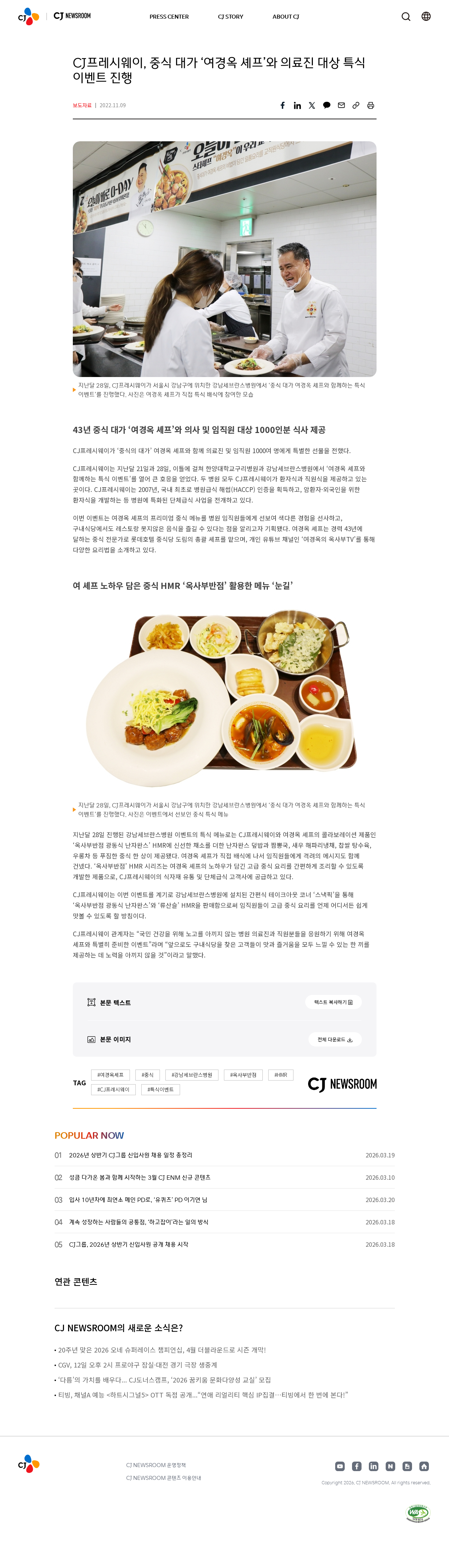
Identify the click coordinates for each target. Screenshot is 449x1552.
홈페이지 (424, 1466)
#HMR (280, 1074)
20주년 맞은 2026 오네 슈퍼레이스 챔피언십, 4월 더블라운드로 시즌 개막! (162, 1349)
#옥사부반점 (243, 1074)
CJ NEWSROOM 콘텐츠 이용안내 (163, 1477)
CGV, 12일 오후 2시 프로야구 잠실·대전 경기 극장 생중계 (137, 1364)
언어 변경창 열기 (426, 16)
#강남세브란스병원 (192, 1074)
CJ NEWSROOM (28, 16)
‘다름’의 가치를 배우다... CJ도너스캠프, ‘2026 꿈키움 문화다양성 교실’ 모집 (164, 1379)
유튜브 (340, 1466)
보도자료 (82, 105)
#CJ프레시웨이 (113, 1089)
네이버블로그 (390, 1466)
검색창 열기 (406, 16)
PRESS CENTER (169, 16)
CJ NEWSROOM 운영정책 (156, 1465)
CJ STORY (230, 16)
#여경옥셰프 (110, 1074)
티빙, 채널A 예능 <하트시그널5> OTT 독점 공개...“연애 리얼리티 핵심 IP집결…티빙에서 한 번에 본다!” (203, 1394)
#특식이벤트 (160, 1089)
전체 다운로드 (331, 1039)
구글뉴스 (407, 1466)
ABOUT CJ (286, 16)
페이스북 (356, 1466)
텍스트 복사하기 (330, 1002)
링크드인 (373, 1466)
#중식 (148, 1074)
